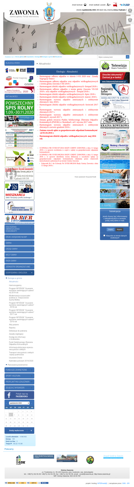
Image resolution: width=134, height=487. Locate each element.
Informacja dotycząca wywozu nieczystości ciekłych (21, 348)
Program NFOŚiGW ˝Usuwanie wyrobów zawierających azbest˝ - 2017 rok (21, 312)
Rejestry (12, 328)
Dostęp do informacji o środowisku (17, 338)
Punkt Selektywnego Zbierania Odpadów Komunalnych (21, 343)
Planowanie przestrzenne (18, 365)
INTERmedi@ (102, 483)
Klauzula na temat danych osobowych (116, 237)
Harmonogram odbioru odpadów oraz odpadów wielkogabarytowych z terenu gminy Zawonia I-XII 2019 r (69, 82)
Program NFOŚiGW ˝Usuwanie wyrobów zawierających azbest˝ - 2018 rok (21, 305)
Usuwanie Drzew (15, 358)
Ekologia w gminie (47, 57)
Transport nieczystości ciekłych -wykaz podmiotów (21, 354)
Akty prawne (14, 325)
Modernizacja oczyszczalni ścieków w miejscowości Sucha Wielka (19, 298)
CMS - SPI (125, 483)
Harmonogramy (15, 285)
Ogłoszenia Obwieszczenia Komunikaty (13, 229)
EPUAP (124, 4)
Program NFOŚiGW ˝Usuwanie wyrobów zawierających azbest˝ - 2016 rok (21, 319)
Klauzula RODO (13, 63)
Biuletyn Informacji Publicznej (115, 5)
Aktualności (58, 57)
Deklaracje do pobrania (18, 331)
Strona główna (19, 57)
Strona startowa (32, 11)
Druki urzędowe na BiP (16, 237)
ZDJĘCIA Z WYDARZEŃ (15, 388)
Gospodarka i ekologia (33, 57)
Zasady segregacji (16, 334)
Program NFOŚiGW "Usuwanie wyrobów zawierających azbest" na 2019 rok (21, 290)
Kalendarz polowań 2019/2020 (21, 361)
